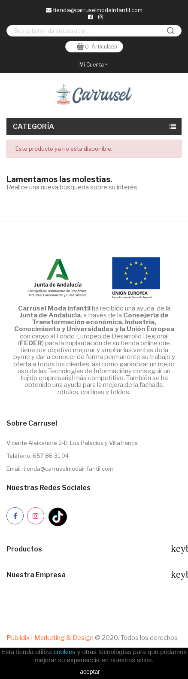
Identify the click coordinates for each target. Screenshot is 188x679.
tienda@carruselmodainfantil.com (94, 9)
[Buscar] (94, 31)
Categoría (34, 126)
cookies (65, 651)
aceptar (90, 671)
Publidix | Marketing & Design (50, 638)
